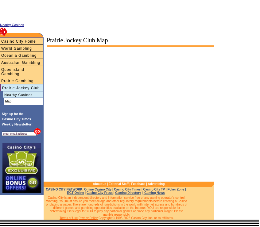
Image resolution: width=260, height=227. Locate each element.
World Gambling (16, 48)
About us (99, 184)
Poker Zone (175, 189)
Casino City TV (154, 189)
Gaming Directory (128, 192)
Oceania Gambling (19, 55)
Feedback (138, 184)
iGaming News (154, 192)
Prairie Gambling (17, 81)
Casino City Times (127, 189)
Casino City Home (18, 41)
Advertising (156, 184)
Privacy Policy (88, 218)
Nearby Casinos (18, 95)
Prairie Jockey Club (21, 88)
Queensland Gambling (12, 71)
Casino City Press (100, 192)
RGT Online (75, 192)
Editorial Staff (119, 184)
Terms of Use (69, 218)
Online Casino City (97, 189)
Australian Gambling (20, 62)
